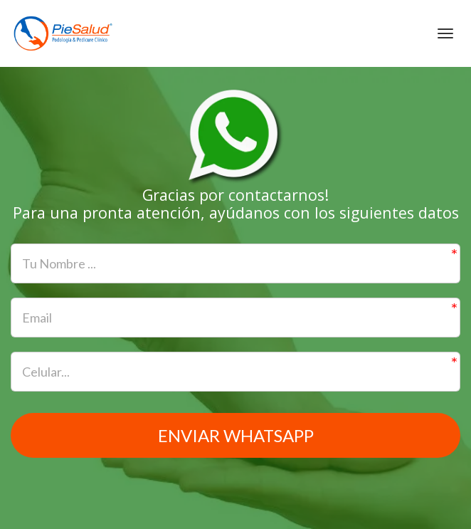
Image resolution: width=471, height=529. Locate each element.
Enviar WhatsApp (236, 435)
